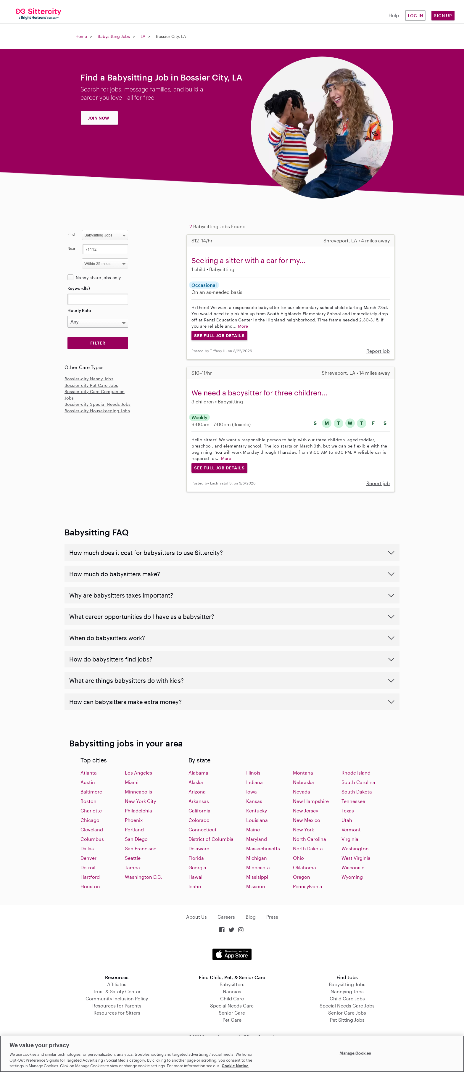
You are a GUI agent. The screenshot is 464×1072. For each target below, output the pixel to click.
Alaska (195, 782)
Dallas (87, 848)
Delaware (198, 848)
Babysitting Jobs (114, 36)
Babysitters (232, 984)
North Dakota (308, 848)
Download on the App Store (232, 954)
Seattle (133, 858)
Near (71, 248)
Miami (131, 782)
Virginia (349, 839)
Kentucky (256, 810)
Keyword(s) (78, 288)
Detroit (88, 867)
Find (71, 234)
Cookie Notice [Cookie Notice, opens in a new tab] (235, 1065)
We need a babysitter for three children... (259, 392)
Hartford (90, 877)
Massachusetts (263, 848)
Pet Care (232, 1020)
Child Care (232, 998)
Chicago (89, 820)
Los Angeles (138, 772)
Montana (303, 772)
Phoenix (134, 820)
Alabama (198, 772)
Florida (196, 858)
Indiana (254, 782)
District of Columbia (210, 839)
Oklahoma (304, 867)
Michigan (256, 858)
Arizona (197, 791)
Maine (253, 829)
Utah (346, 820)
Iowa (251, 791)
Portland (134, 829)
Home (81, 36)
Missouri (255, 886)
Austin (87, 782)
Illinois (253, 772)
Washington (355, 848)
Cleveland (91, 829)
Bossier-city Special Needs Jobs (97, 404)
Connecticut (202, 829)
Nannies (232, 991)
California (199, 810)
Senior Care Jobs (347, 1012)
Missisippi (257, 877)
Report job (378, 351)
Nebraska (303, 782)
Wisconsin (353, 867)
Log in (415, 15)
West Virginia (355, 858)
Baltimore (91, 791)
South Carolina (358, 782)
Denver (88, 858)
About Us (196, 917)
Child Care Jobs (347, 998)
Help (394, 15)
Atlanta (88, 772)
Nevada (301, 791)
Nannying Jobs (347, 991)
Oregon (301, 877)
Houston (90, 886)
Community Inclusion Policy (117, 998)
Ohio (298, 858)
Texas (347, 810)
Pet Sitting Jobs (347, 1020)
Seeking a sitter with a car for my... (248, 260)
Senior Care (232, 1012)
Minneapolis (138, 791)
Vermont (351, 829)
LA (143, 36)
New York (303, 829)
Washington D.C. (143, 877)
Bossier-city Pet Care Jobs (91, 385)
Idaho (194, 886)
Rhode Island (355, 772)
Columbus (92, 839)
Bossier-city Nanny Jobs (89, 378)
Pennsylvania (307, 886)
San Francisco (141, 848)
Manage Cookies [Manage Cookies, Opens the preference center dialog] (355, 1053)
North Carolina (309, 839)
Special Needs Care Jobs (347, 1005)
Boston (88, 801)
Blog (251, 917)
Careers (226, 917)
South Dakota (356, 791)
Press (272, 917)
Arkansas (198, 801)
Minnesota (258, 867)
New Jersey (305, 810)
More (243, 326)
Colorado (199, 820)
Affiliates (116, 984)
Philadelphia (138, 810)
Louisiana (257, 820)
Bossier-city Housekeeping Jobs (97, 410)
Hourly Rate (79, 310)
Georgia (197, 867)
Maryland (256, 839)
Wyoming (352, 877)
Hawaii (196, 877)
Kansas (254, 801)
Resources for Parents (116, 1005)
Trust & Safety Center (117, 991)
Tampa (132, 867)
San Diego (136, 839)
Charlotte (91, 810)
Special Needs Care (232, 1005)
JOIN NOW (98, 117)
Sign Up (443, 15)
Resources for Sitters (117, 1012)
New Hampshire (311, 801)
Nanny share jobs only (98, 277)
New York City (140, 801)
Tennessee (353, 801)
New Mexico (306, 820)
